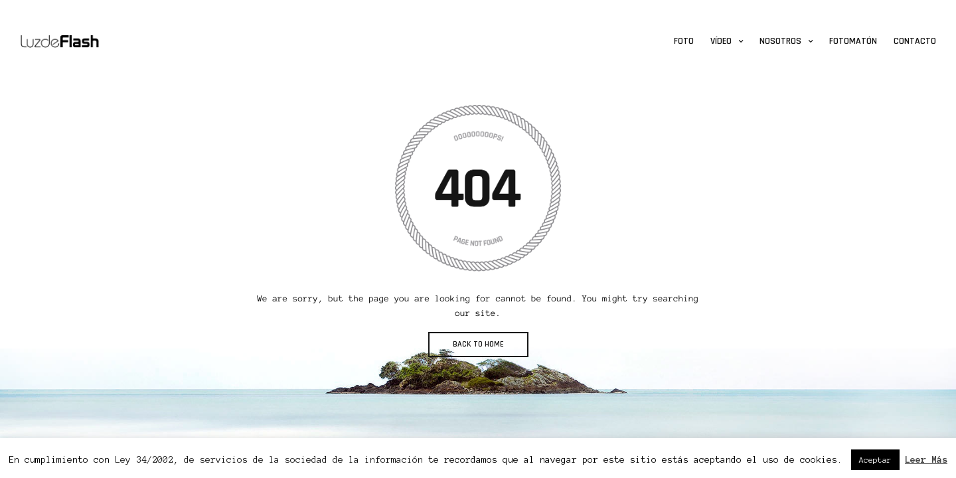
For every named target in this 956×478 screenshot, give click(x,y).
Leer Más (926, 460)
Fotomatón (853, 41)
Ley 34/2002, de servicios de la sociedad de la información (269, 460)
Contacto (915, 41)
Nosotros (780, 41)
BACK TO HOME (478, 344)
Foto (684, 41)
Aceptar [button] (875, 459)
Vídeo (721, 41)
